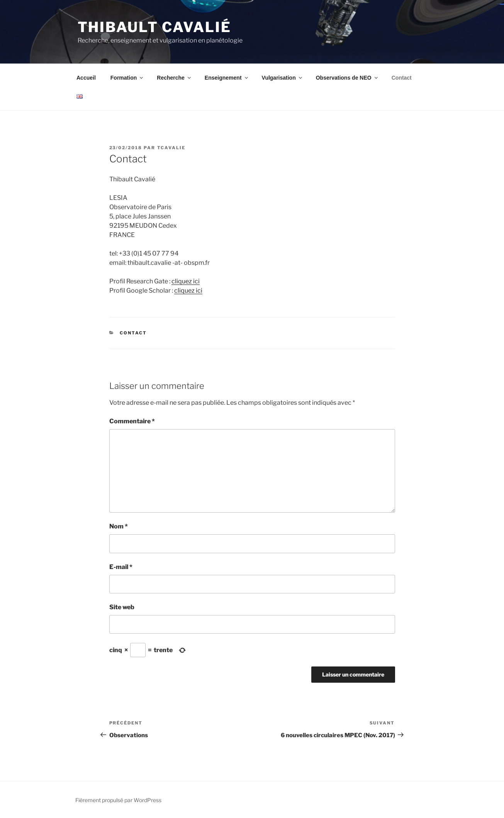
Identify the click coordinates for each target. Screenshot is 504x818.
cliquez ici (185, 281)
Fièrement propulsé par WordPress (118, 800)
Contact (402, 78)
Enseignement (227, 78)
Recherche (174, 78)
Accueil (86, 78)
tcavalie (171, 147)
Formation (127, 78)
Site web (121, 607)
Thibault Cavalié (154, 27)
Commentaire (132, 421)
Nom (118, 526)
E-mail (120, 567)
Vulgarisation (282, 78)
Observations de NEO (347, 78)
